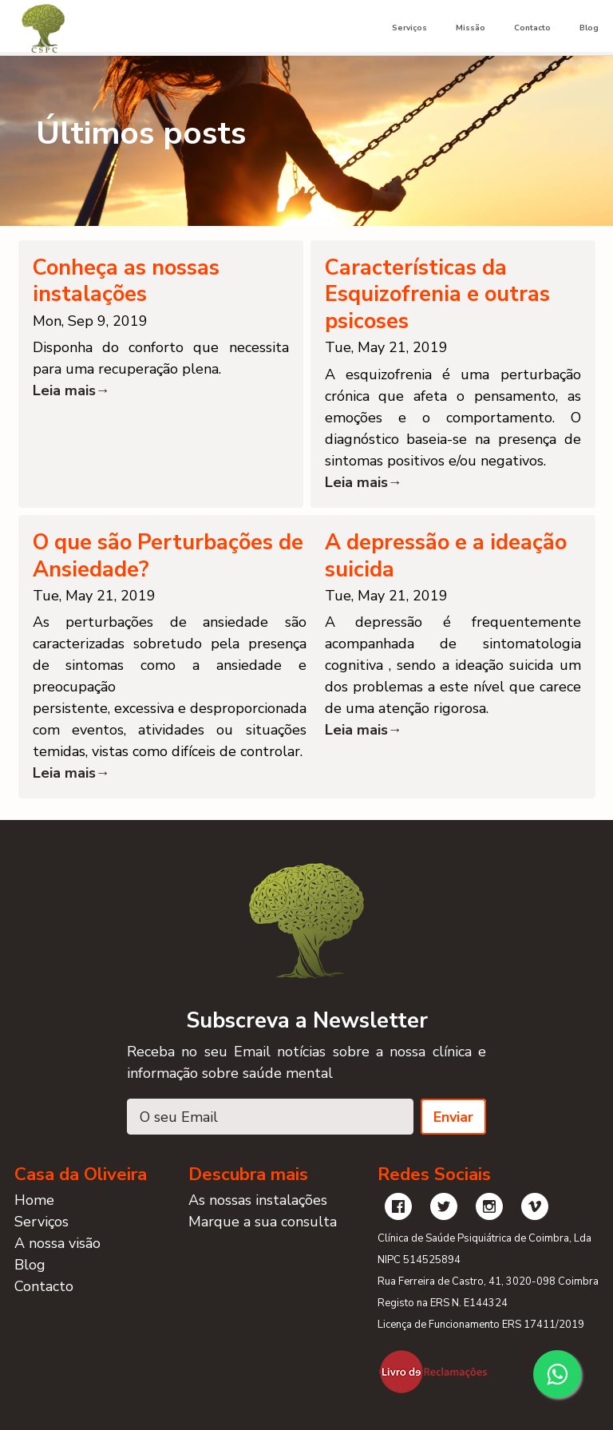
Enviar (453, 1117)
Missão (470, 28)
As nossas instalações (257, 1200)
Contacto (532, 28)
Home (34, 1200)
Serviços (409, 28)
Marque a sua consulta (262, 1221)
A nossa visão (57, 1243)
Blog (589, 28)
